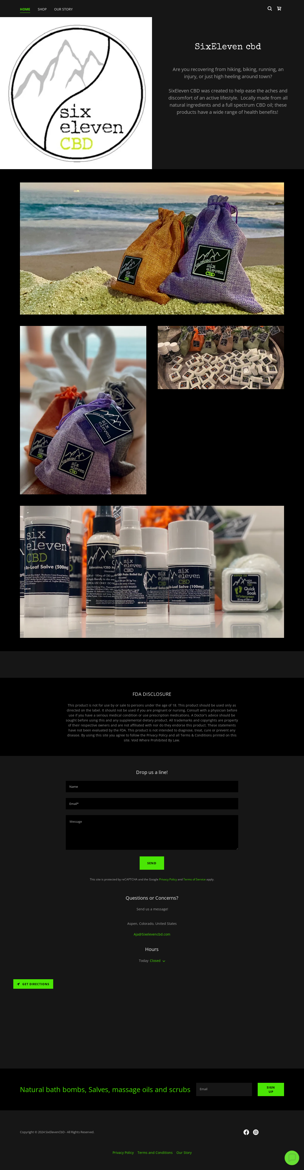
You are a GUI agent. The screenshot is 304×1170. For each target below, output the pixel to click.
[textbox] (152, 786)
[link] (279, 8)
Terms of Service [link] (194, 879)
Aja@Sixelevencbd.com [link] (152, 934)
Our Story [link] (63, 9)
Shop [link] (42, 9)
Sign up (271, 1089)
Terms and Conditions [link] (155, 1152)
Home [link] (25, 9)
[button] (163, 961)
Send (152, 863)
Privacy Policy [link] (168, 879)
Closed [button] (155, 960)
